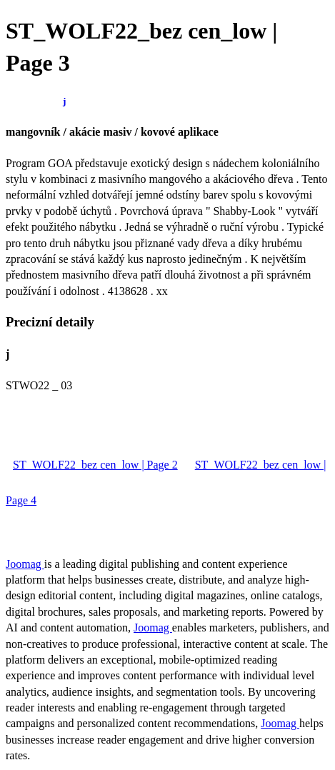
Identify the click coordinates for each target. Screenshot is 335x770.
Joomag (25, 564)
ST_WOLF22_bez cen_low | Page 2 (95, 465)
